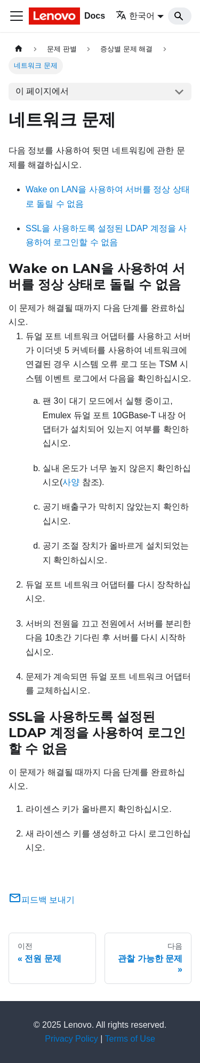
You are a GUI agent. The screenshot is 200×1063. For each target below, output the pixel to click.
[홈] (19, 49)
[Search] (179, 16)
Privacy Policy (71, 1038)
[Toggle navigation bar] (17, 16)
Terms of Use (130, 1038)
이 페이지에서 (42, 91)
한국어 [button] (135, 15)
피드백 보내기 (42, 899)
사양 (70, 482)
